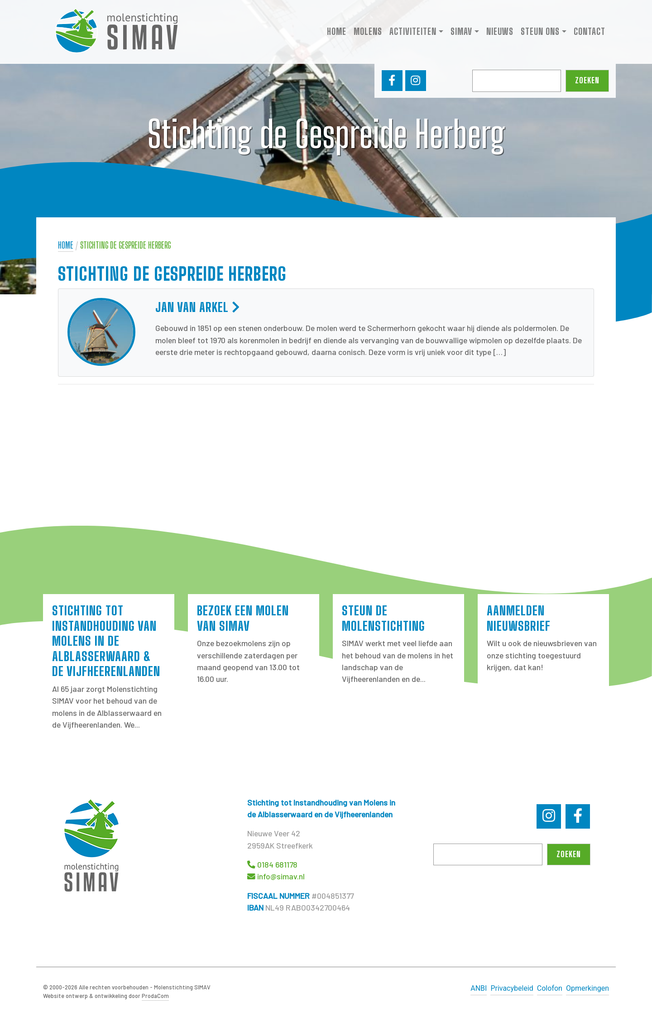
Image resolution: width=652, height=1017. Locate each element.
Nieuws (499, 32)
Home (336, 32)
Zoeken (587, 82)
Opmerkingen (587, 988)
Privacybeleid (511, 988)
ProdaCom (155, 995)
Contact (589, 32)
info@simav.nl (281, 876)
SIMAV (461, 32)
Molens (368, 32)
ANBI (478, 988)
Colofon (549, 988)
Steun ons (540, 32)
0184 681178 (277, 864)
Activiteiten (412, 32)
